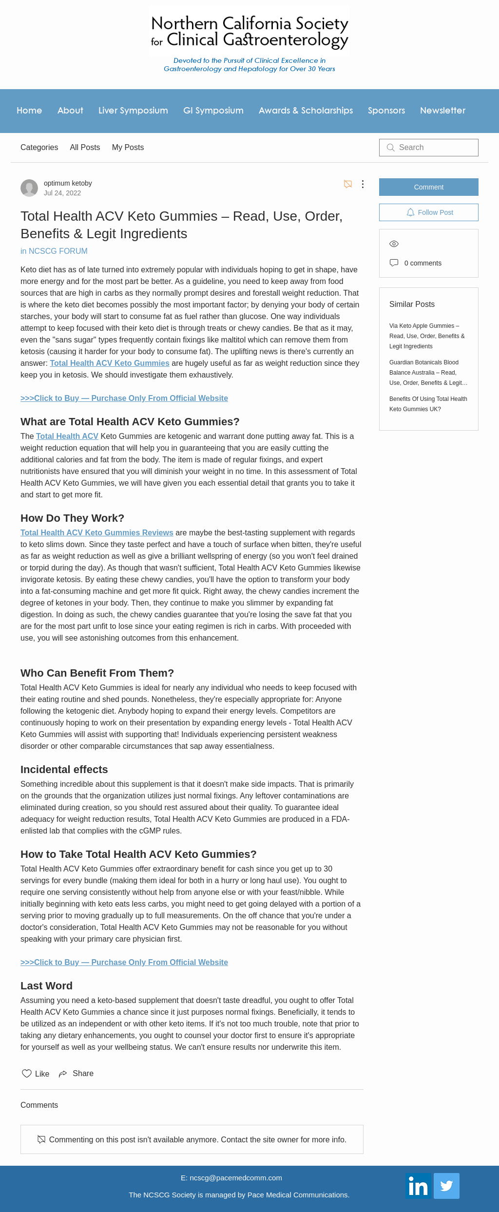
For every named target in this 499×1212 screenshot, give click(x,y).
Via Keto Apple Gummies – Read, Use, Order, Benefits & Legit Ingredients (427, 336)
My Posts (128, 147)
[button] (305, 111)
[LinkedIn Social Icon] (418, 1186)
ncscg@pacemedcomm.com (236, 1178)
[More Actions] (358, 184)
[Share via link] (75, 1073)
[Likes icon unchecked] (26, 1073)
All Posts (85, 147)
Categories (39, 147)
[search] (429, 147)
